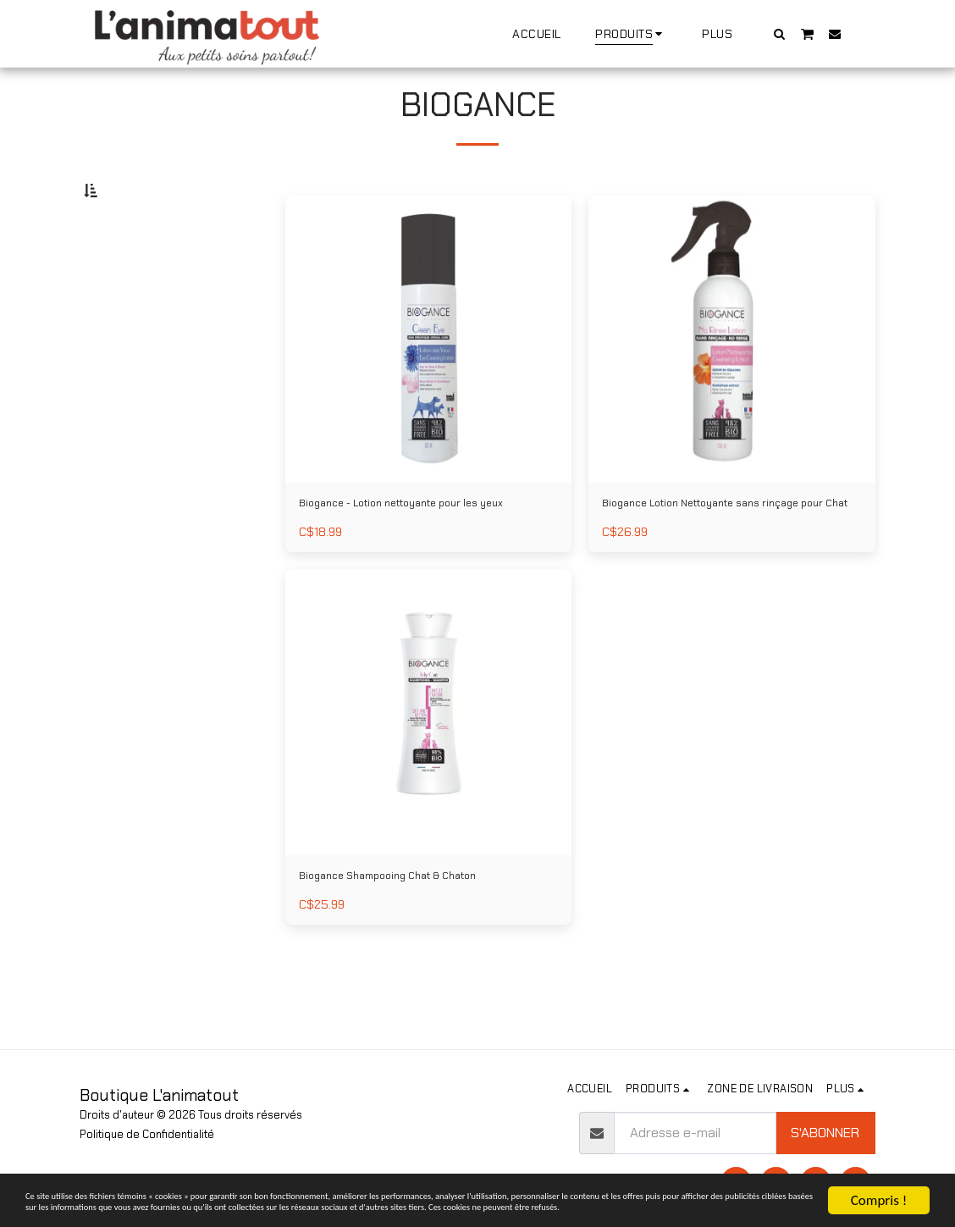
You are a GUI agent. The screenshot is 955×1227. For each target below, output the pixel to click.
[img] (428, 380)
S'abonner (825, 1132)
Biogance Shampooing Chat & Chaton (413, 946)
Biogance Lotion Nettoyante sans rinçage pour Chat (729, 558)
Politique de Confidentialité (147, 1134)
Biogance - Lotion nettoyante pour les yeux (416, 558)
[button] (779, 33)
